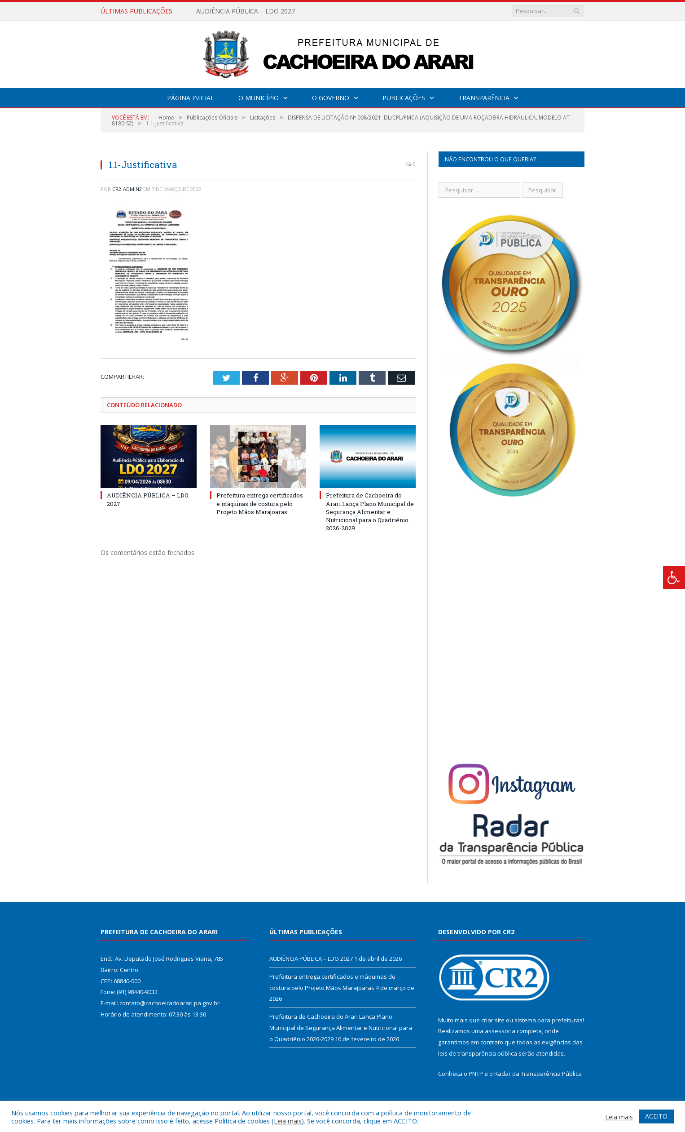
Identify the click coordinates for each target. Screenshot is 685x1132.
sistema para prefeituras (548, 1020)
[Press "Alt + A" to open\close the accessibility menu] (674, 577)
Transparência (483, 97)
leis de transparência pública (477, 1053)
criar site (493, 1020)
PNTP (476, 1074)
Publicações (403, 97)
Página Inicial (190, 97)
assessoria (500, 1031)
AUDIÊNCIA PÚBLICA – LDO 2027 (245, 11)
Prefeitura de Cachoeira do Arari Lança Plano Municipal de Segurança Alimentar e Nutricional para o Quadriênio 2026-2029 (370, 511)
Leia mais (288, 1120)
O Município (258, 97)
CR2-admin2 (127, 189)
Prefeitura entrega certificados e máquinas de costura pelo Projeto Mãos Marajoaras (259, 503)
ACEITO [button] (656, 1116)
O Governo (330, 97)
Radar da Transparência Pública (538, 1074)
